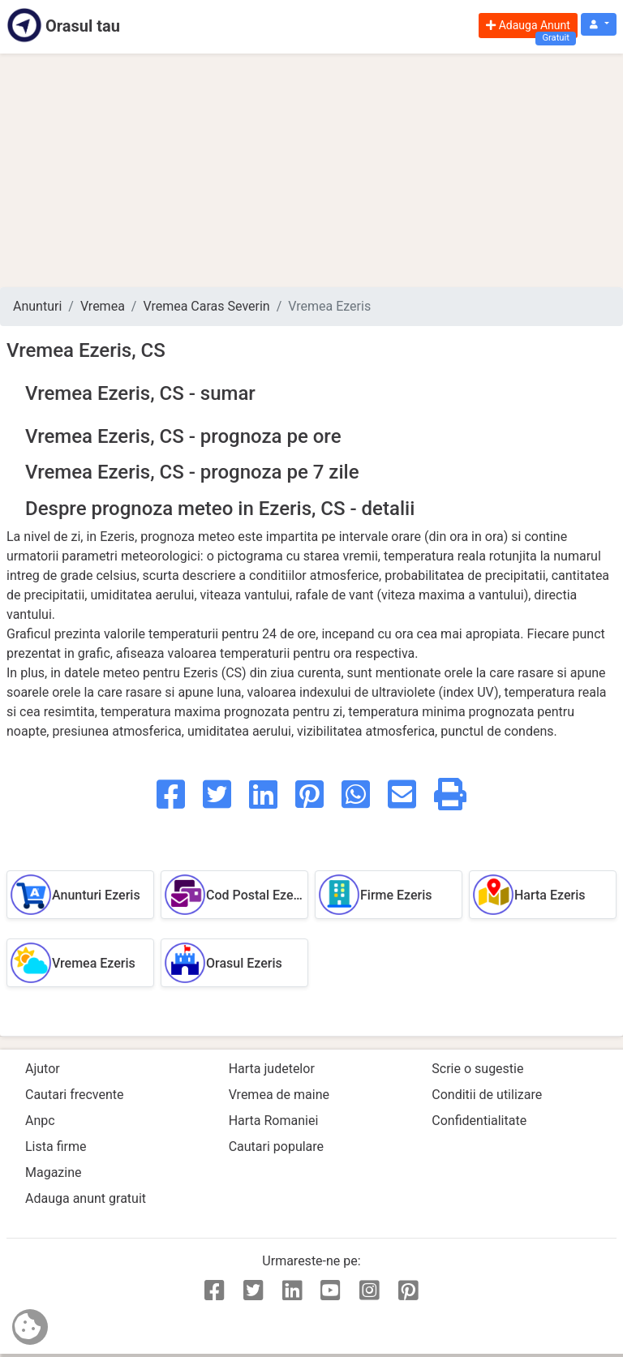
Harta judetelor (272, 1068)
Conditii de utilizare (487, 1094)
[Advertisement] (311, 170)
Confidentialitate (479, 1120)
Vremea (102, 306)
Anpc (40, 1120)
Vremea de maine (279, 1094)
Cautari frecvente (74, 1094)
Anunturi (37, 306)
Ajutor (42, 1068)
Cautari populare (276, 1146)
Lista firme (55, 1146)
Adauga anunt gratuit (85, 1198)
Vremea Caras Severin (206, 306)
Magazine (53, 1172)
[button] (599, 25)
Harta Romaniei (274, 1120)
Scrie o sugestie (477, 1068)
